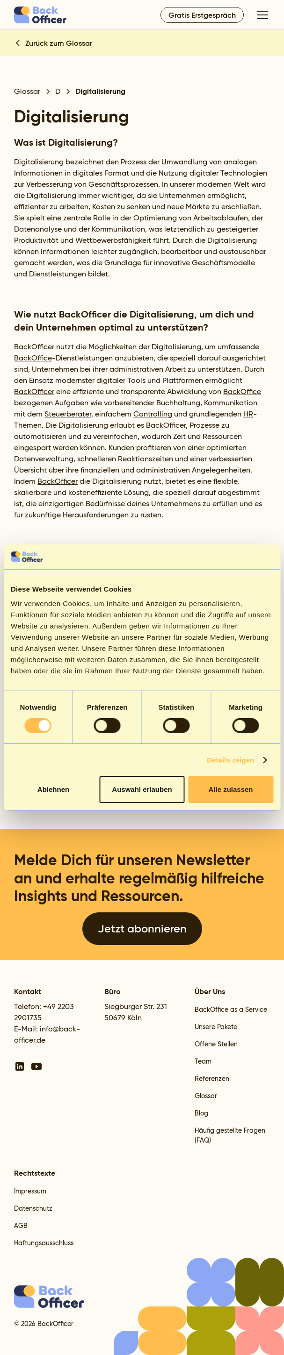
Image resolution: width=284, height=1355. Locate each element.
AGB (21, 1225)
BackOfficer (34, 346)
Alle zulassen (230, 789)
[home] (40, 15)
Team (203, 1061)
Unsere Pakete (216, 1027)
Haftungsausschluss (43, 1243)
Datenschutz (33, 1208)
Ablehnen (53, 789)
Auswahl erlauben (142, 789)
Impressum (30, 1191)
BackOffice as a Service (231, 1009)
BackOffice (33, 357)
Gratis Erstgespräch (202, 15)
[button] (260, 15)
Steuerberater (67, 413)
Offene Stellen (216, 1044)
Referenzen (212, 1078)
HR (248, 413)
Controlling (152, 413)
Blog (201, 1113)
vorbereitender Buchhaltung (152, 402)
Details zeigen (230, 760)
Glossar (206, 1096)
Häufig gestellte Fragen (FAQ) (230, 1135)
